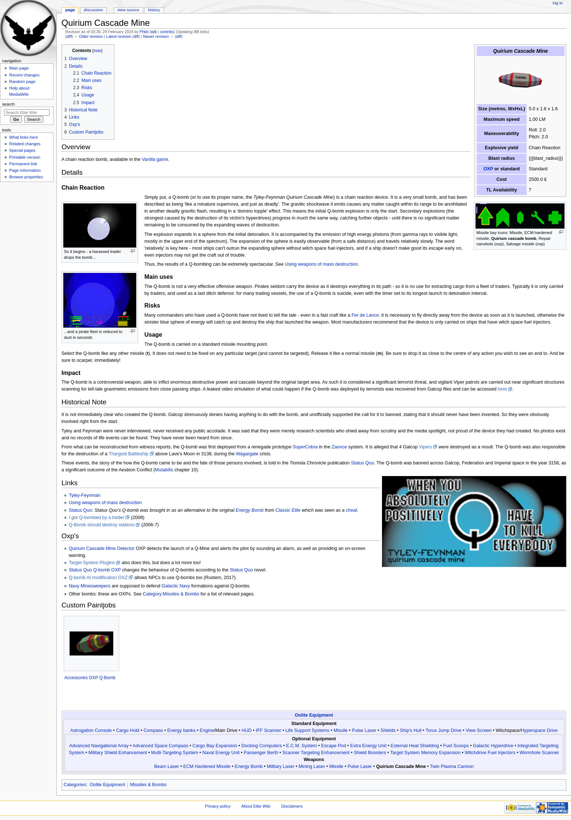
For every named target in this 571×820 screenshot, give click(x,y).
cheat (351, 510)
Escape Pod (333, 745)
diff (69, 36)
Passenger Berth (261, 752)
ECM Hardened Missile (207, 766)
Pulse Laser (364, 730)
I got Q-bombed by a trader (96, 517)
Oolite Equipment (314, 715)
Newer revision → (158, 36)
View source (128, 10)
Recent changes (24, 75)
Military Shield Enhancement (117, 752)
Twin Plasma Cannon (452, 766)
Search (8, 104)
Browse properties (26, 177)
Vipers (425, 446)
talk (154, 31)
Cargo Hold (127, 730)
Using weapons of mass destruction (321, 264)
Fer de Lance (365, 315)
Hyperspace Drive (539, 730)
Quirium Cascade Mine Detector (102, 548)
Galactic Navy (176, 586)
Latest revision (118, 36)
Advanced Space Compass (160, 745)
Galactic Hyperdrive (493, 745)
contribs (166, 31)
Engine (207, 730)
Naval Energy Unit (221, 752)
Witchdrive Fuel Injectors (490, 752)
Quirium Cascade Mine (401, 766)
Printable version (24, 157)
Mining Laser (312, 766)
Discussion (93, 10)
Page (70, 10)
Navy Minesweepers (89, 586)
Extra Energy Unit (368, 745)
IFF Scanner (268, 730)
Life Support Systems (308, 730)
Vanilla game (155, 159)
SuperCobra (305, 446)
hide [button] (97, 50)
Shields (388, 730)
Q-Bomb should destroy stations (102, 524)
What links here (23, 137)
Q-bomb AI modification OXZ (98, 577)
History (154, 10)
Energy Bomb (250, 510)
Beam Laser (166, 766)
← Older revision (88, 36)
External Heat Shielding (415, 745)
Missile (341, 730)
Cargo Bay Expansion (215, 745)
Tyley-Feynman (85, 495)
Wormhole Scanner (539, 752)
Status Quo (362, 463)
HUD (246, 730)
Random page (22, 81)
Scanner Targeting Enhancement (316, 752)
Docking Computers (261, 745)
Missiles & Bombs (148, 784)
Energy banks (181, 730)
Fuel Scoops (456, 745)
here (502, 389)
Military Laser (280, 766)
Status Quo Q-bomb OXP (95, 570)
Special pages (22, 150)
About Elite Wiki (256, 806)
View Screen (479, 730)
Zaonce (339, 446)
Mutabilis (164, 469)
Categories (75, 784)
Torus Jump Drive (444, 730)
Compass (153, 730)
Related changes (24, 144)
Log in (558, 3)
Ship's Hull (411, 730)
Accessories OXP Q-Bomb (89, 677)
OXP (488, 168)
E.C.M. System (301, 745)
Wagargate (247, 453)
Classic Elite (287, 510)
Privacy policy (218, 806)
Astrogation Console (91, 730)
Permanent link (23, 164)
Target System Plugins (92, 562)
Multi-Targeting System (174, 752)
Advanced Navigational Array (99, 745)
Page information (25, 170)
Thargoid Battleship (128, 453)
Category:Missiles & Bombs (171, 594)
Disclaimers (292, 806)
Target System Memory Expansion (425, 752)
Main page (19, 68)
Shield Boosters (370, 752)
